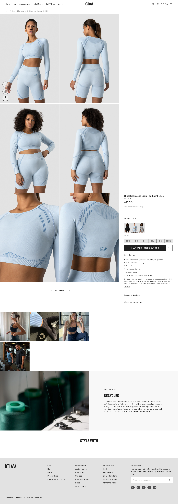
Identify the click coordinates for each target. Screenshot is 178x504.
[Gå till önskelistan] (167, 4)
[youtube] (154, 487)
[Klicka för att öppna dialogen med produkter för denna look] (15, 326)
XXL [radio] (168, 241)
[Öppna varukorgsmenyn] (171, 4)
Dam (7, 4)
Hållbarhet (79, 472)
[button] (29, 58)
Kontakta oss (108, 472)
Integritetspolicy (110, 479)
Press (77, 483)
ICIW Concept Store (56, 479)
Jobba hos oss (81, 469)
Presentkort (52, 476)
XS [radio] (128, 241)
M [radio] (144, 241)
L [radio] (152, 241)
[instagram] (138, 487)
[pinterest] (143, 487)
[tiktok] (149, 487)
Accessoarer (25, 4)
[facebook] (132, 487)
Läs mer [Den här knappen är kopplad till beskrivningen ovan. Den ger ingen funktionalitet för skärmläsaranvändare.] (127, 287)
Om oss (78, 476)
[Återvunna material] (5, 84)
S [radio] (136, 241)
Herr (15, 4)
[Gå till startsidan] (89, 3)
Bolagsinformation (83, 479)
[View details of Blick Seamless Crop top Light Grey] (141, 228)
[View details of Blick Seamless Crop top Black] (127, 228)
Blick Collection (130, 199)
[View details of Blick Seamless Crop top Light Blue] (134, 228)
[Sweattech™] (5, 98)
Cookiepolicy (80, 486)
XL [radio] (160, 241)
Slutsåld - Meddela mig (145, 248)
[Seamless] (5, 91)
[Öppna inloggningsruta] (158, 3)
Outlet (60, 4)
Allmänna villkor (110, 483)
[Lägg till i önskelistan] (170, 248)
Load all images (59, 291)
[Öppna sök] (163, 4)
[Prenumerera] (169, 480)
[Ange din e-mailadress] (148, 480)
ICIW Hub (50, 4)
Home (7, 11)
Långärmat (20, 11)
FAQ (105, 469)
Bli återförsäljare (110, 476)
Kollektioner (38, 4)
